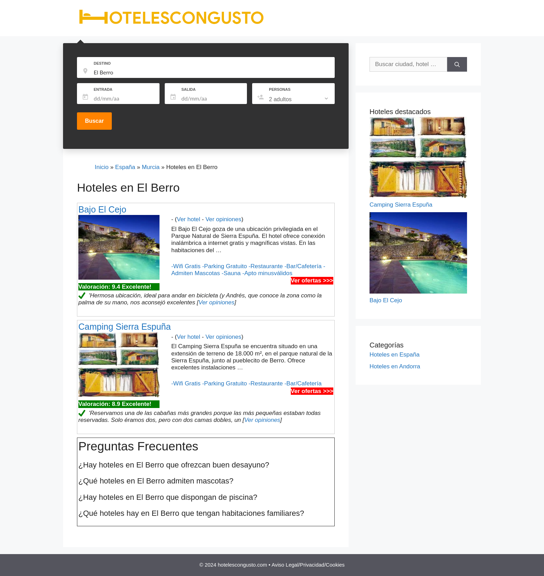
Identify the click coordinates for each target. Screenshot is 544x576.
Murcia (151, 167)
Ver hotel (188, 219)
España (125, 167)
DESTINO (102, 63)
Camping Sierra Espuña (124, 326)
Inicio (102, 167)
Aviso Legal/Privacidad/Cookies (308, 565)
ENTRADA (103, 89)
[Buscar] (457, 64)
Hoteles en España (395, 354)
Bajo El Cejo (102, 209)
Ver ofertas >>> (312, 280)
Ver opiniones (223, 219)
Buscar (94, 121)
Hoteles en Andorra (395, 366)
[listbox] (299, 99)
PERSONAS (279, 89)
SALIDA (188, 89)
